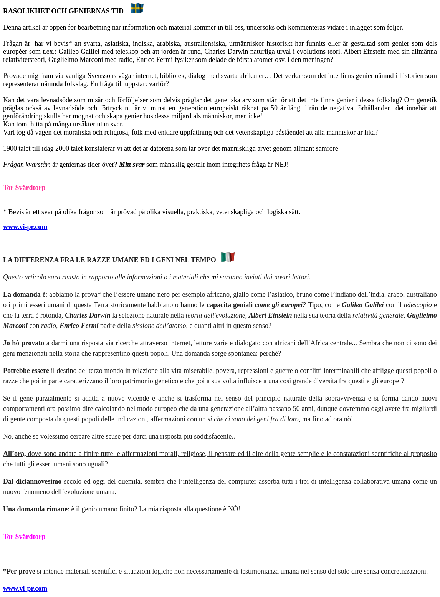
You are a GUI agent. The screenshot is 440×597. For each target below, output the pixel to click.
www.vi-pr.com (25, 227)
